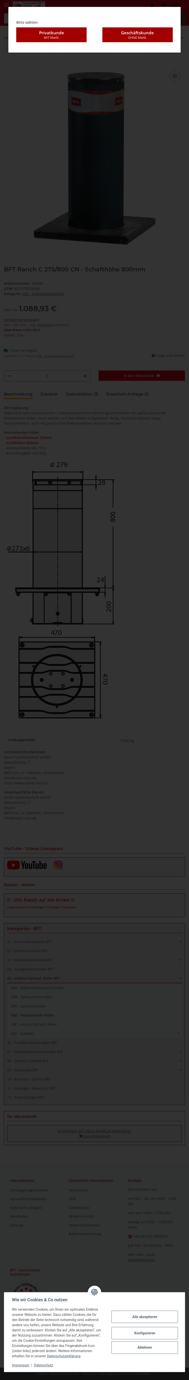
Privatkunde (51, 35)
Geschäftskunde (137, 35)
